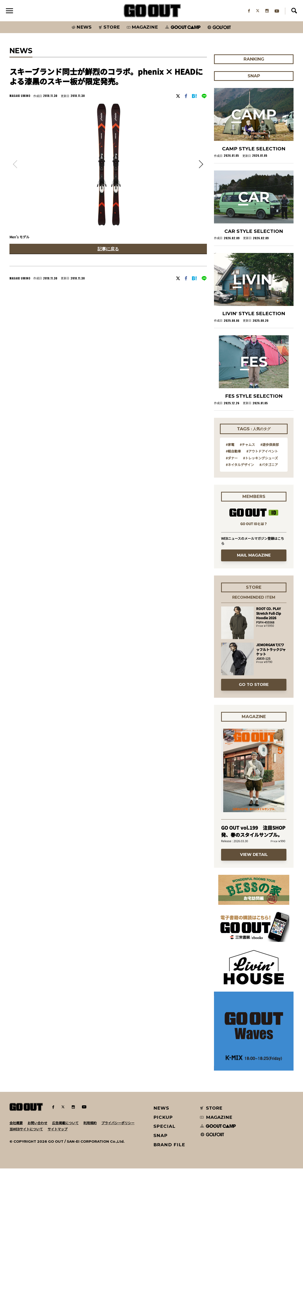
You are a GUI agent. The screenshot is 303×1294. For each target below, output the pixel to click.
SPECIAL (164, 1252)
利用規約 (90, 1248)
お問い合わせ (37, 1248)
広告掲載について (65, 1248)
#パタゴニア (268, 590)
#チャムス (247, 569)
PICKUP (163, 1243)
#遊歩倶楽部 (269, 569)
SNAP (160, 1261)
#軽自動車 (233, 576)
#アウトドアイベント (262, 576)
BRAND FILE (169, 1270)
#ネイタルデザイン (240, 590)
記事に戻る (108, 249)
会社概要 (16, 1248)
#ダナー (232, 583)
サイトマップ (57, 1254)
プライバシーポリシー (117, 1248)
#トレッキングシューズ (260, 583)
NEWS (161, 1233)
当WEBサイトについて (26, 1254)
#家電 (230, 569)
